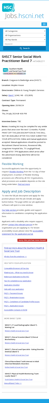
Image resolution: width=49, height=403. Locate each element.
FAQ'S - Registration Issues (14, 297)
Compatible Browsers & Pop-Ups (16, 268)
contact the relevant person (20, 224)
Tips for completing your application (17, 281)
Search (24, 48)
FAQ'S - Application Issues (14, 306)
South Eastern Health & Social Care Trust (18, 379)
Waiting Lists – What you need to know (18, 272)
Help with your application (14, 289)
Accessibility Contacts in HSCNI (15, 310)
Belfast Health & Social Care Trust (16, 367)
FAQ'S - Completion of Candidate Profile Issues (22, 301)
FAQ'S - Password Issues (13, 293)
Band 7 (11, 95)
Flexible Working (16, 171)
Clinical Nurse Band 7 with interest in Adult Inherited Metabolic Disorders (22, 362)
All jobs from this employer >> (15, 256)
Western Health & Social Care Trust (17, 331)
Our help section (9, 210)
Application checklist (11, 285)
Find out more (24, 184)
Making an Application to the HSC (16, 277)
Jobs (24, 15)
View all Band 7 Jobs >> (13, 383)
